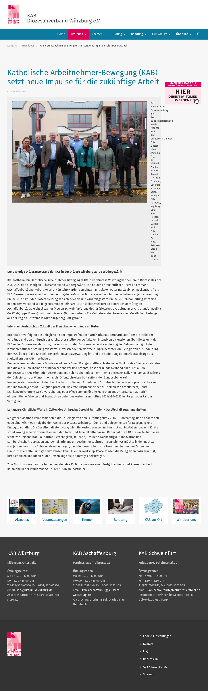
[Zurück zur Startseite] (54, 14)
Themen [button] (99, 34)
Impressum (148, 659)
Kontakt (146, 644)
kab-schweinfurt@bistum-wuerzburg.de (174, 590)
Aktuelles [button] (78, 34)
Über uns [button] (184, 34)
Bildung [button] (119, 34)
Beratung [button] (139, 34)
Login (144, 651)
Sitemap (146, 674)
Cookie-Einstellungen (155, 636)
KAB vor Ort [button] (161, 34)
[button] (199, 34)
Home (61, 34)
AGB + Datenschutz (153, 667)
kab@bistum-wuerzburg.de (34, 590)
